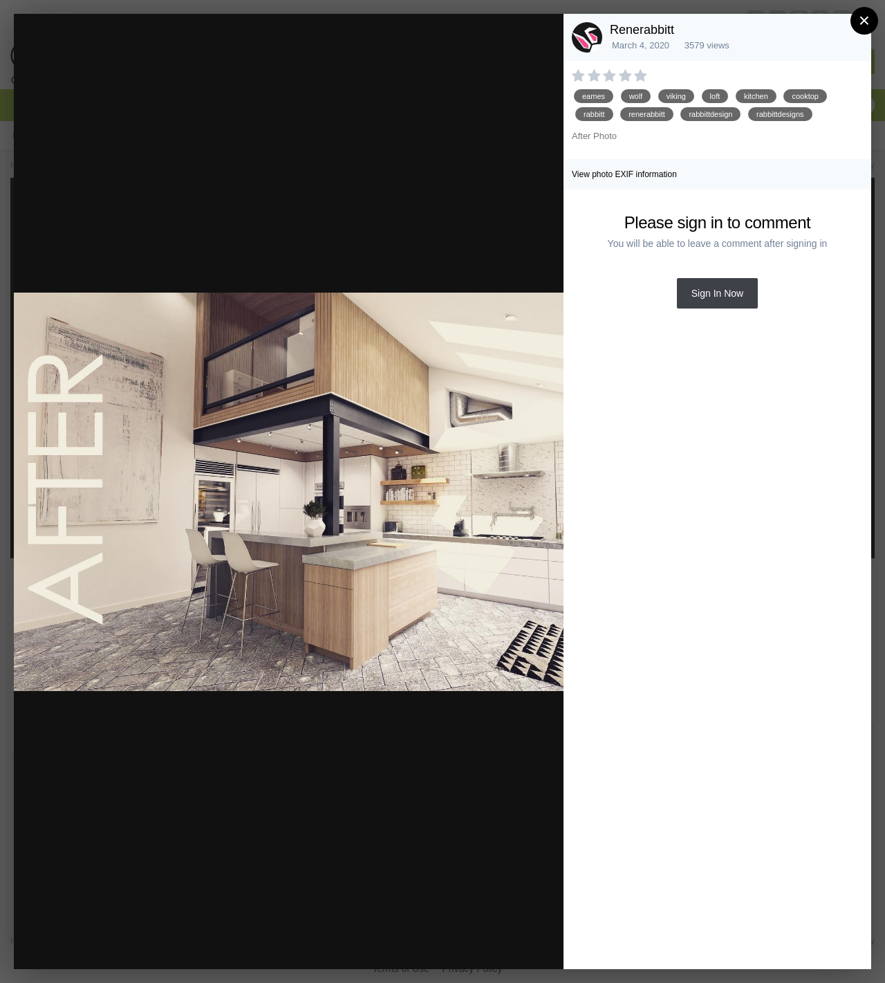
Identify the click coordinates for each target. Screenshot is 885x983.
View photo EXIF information (624, 174)
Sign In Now (717, 293)
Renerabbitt (642, 30)
